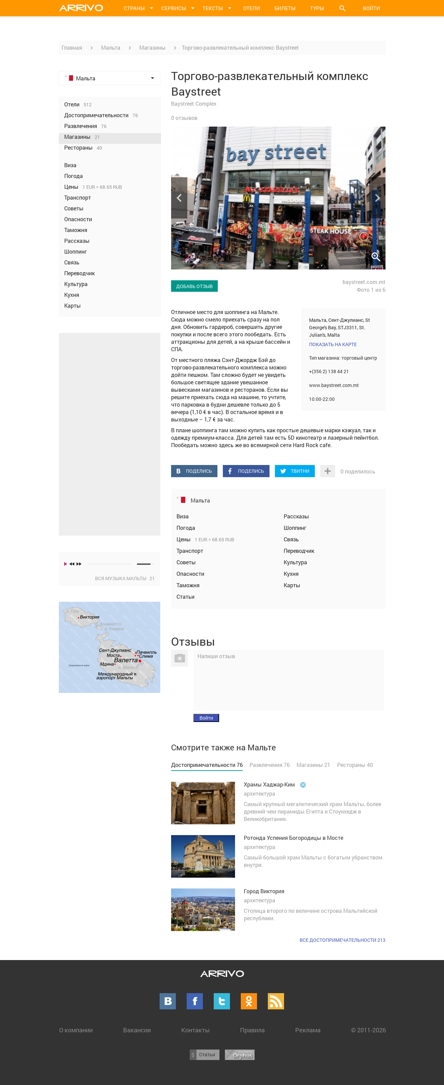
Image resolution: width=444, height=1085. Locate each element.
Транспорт (190, 550)
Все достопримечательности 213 (342, 940)
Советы (186, 562)
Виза (183, 516)
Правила (252, 1030)
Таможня (188, 585)
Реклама (308, 1030)
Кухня (291, 573)
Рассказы (296, 516)
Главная (72, 47)
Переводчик (299, 550)
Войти (371, 8)
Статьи (185, 596)
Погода (186, 527)
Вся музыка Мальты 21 (125, 578)
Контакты (195, 1030)
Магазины (152, 47)
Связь (291, 539)
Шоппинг (295, 527)
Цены (184, 539)
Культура (295, 562)
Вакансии (137, 1030)
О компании (76, 1030)
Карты (292, 585)
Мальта (110, 47)
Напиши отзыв (216, 656)
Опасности (190, 573)
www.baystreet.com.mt (334, 385)
